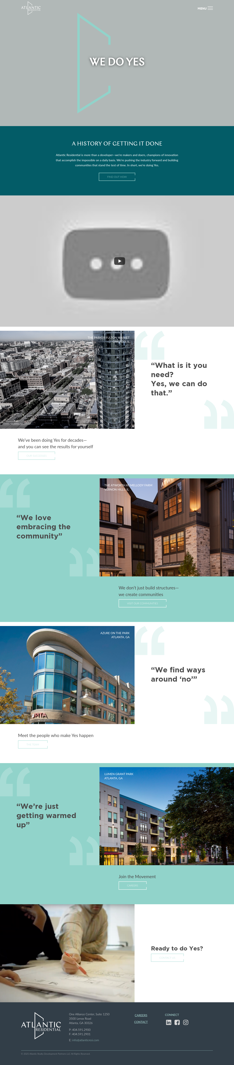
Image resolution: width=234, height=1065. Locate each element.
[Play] (119, 261)
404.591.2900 (81, 1029)
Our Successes (36, 455)
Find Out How (117, 176)
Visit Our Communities (142, 603)
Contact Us (167, 957)
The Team (32, 744)
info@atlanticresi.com (85, 1040)
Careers (132, 885)
